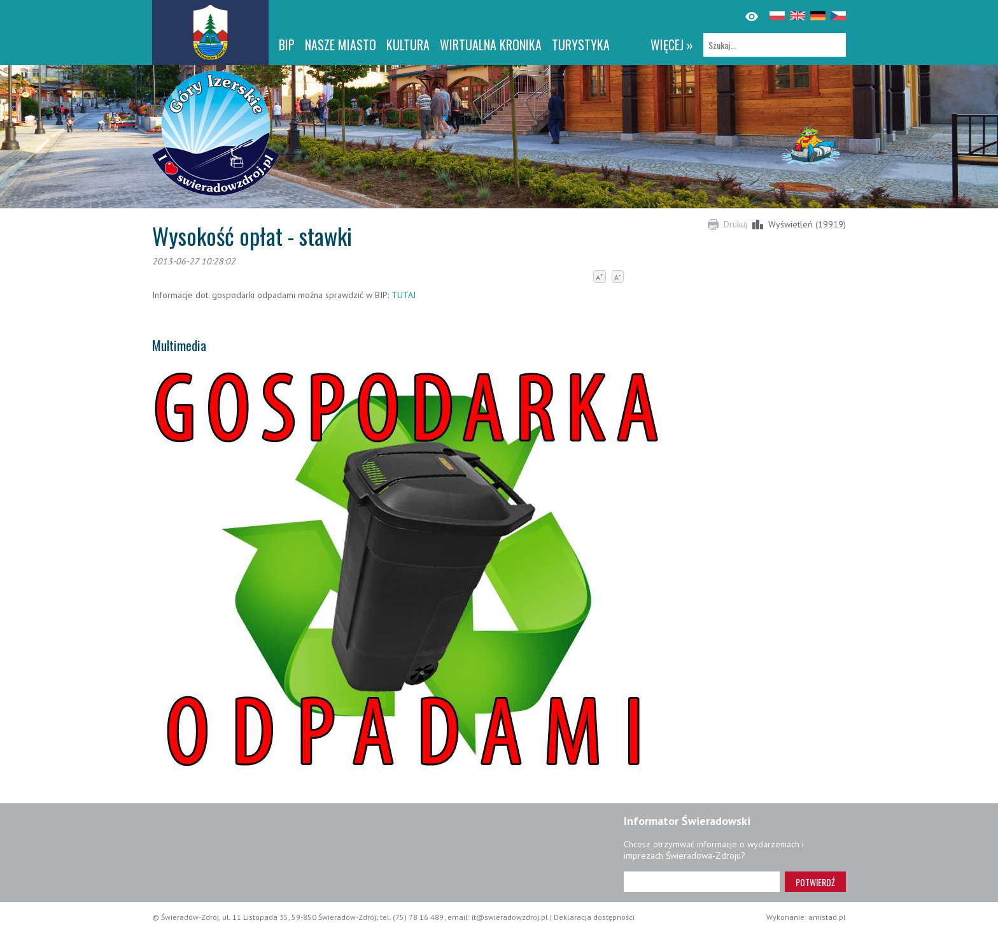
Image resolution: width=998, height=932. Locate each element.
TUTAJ (402, 295)
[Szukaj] (774, 45)
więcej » (671, 44)
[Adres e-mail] (702, 881)
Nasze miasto (340, 44)
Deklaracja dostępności (594, 917)
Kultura (408, 44)
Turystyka (581, 44)
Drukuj (735, 224)
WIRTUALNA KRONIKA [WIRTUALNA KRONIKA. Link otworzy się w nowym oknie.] (491, 44)
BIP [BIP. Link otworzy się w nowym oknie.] (287, 44)
